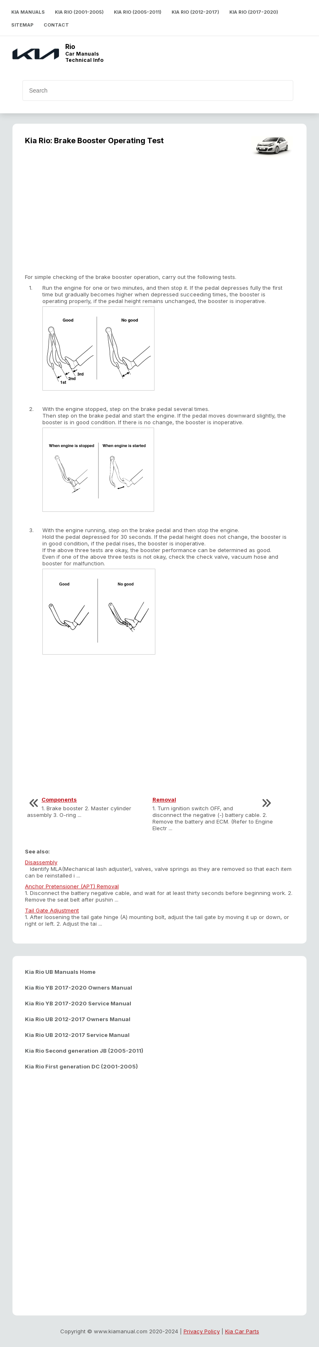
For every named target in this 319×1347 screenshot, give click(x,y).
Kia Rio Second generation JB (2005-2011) (84, 1050)
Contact (56, 25)
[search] (143, 90)
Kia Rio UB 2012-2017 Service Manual (77, 1035)
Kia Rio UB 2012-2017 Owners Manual (77, 1019)
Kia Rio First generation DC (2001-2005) (81, 1066)
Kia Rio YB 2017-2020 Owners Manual (78, 987)
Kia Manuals (28, 12)
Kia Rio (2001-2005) (79, 12)
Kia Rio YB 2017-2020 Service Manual (78, 1003)
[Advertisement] (159, 215)
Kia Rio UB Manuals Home (60, 971)
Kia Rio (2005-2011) (138, 12)
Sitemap (22, 25)
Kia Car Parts (242, 1331)
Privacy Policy (202, 1331)
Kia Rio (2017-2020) (253, 12)
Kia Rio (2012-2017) (195, 12)
